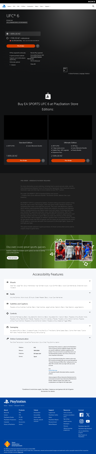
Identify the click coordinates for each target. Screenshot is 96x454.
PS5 (14, 6)
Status (50, 417)
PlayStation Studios (9, 417)
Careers (6, 415)
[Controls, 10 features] (48, 316)
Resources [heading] (67, 410)
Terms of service (68, 412)
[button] (36, 57)
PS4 (18, 6)
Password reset (53, 422)
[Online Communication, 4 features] (48, 340)
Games (9, 6)
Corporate (6, 422)
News (36, 6)
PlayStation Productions (10, 419)
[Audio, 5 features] (48, 295)
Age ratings (66, 419)
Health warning (67, 421)
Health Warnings (53, 370)
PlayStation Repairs (54, 419)
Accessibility (37, 415)
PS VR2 (20, 417)
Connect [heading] (81, 410)
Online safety (37, 417)
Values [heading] (36, 410)
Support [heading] (51, 410)
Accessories (30, 6)
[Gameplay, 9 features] (48, 329)
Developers (66, 423)
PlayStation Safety (53, 415)
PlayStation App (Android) (85, 428)
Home (5, 405)
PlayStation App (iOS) (83, 426)
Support (47, 6)
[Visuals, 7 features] (48, 284)
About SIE (6, 412)
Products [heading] (22, 410)
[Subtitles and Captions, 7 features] (48, 305)
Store (41, 6)
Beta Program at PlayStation (82, 435)
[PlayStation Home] (4, 6)
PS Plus (23, 6)
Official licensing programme (68, 429)
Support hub (52, 412)
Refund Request (53, 424)
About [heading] (6, 410)
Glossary (66, 426)
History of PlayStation (9, 424)
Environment (37, 412)
